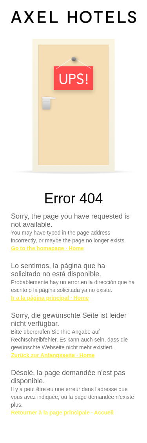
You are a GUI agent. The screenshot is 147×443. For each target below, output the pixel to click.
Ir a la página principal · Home (50, 298)
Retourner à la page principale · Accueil (62, 412)
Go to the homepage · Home (47, 248)
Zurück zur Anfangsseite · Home (52, 355)
